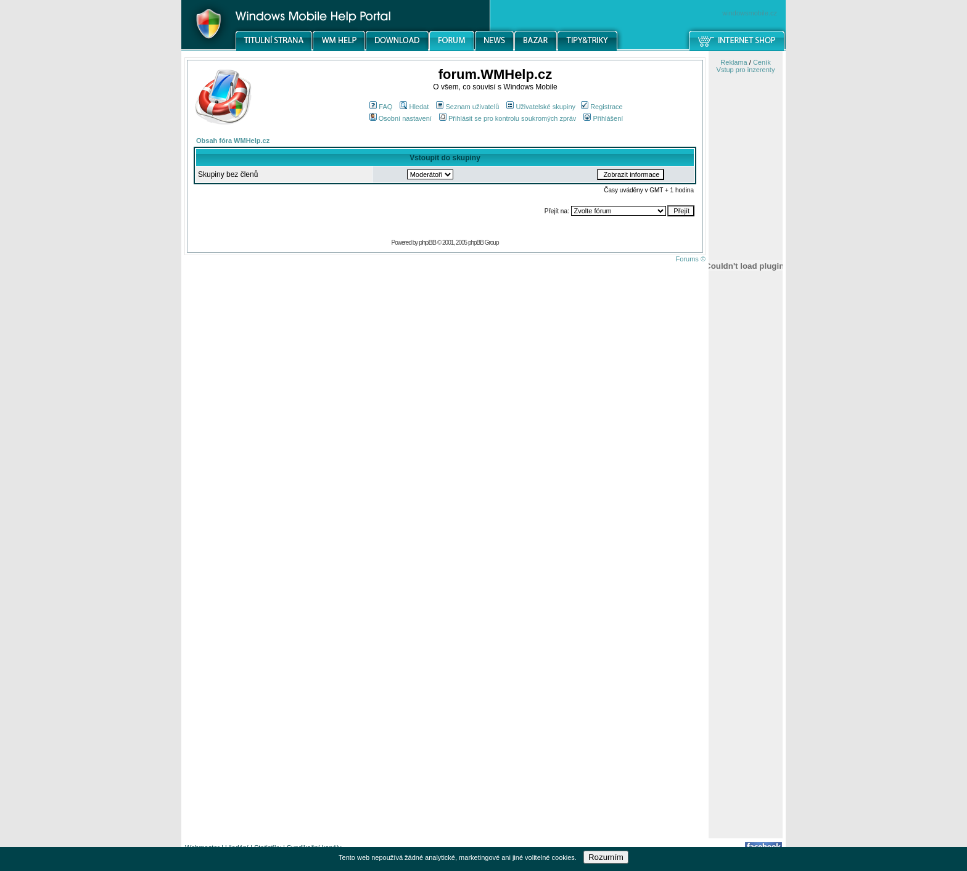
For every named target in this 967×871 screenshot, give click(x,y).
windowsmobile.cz (749, 13)
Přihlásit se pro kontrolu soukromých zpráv (507, 118)
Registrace (602, 106)
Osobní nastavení (400, 118)
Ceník (762, 62)
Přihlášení (603, 118)
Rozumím (605, 857)
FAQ (380, 106)
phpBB (427, 242)
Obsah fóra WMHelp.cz (233, 140)
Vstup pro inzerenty (746, 69)
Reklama (733, 62)
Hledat (414, 106)
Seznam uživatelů (467, 106)
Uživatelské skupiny (540, 106)
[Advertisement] (746, 643)
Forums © (691, 259)
